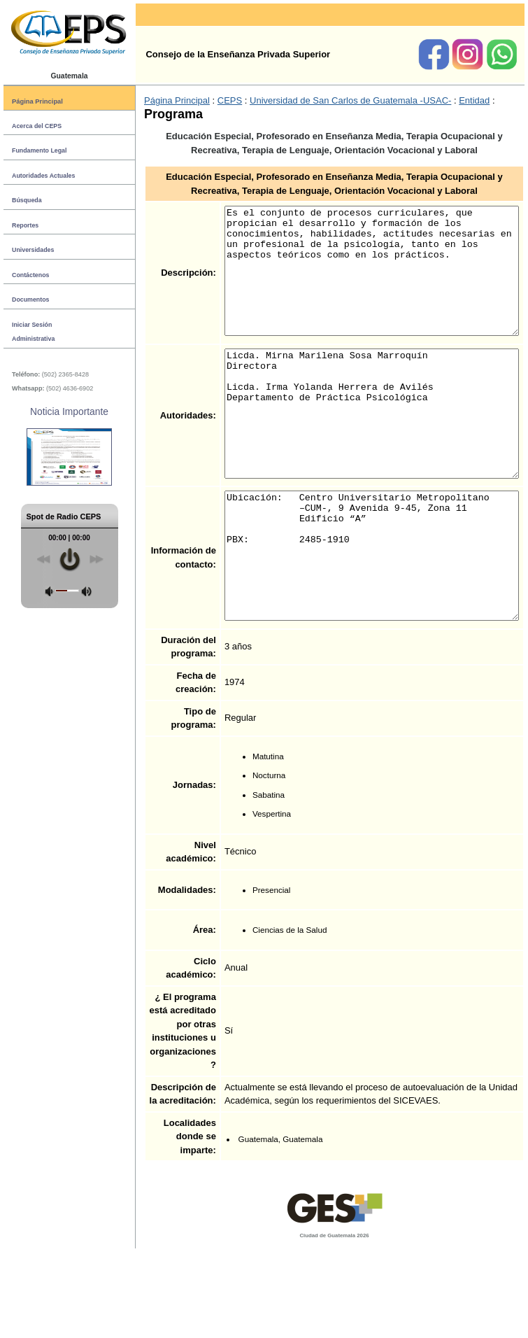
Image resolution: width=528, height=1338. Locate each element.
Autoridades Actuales (43, 175)
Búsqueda (27, 200)
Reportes (25, 225)
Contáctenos (30, 275)
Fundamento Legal (39, 150)
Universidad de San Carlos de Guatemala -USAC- (317, 101)
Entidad (441, 101)
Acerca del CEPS (37, 125)
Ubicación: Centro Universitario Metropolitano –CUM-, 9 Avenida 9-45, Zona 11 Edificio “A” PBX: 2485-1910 (355, 605)
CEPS (196, 101)
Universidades (33, 249)
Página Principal (37, 101)
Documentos (30, 299)
